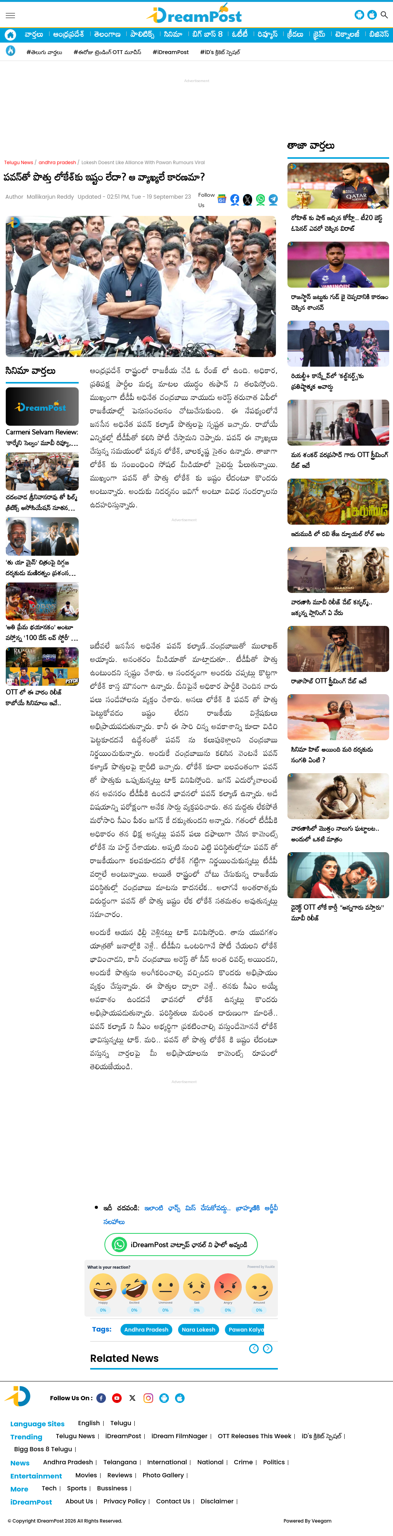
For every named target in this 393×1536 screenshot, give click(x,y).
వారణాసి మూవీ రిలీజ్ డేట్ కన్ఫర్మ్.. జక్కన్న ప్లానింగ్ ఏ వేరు (331, 607)
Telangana (120, 1462)
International (167, 1462)
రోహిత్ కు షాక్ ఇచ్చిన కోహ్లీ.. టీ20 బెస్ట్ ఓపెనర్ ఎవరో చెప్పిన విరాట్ (336, 223)
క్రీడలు (295, 33)
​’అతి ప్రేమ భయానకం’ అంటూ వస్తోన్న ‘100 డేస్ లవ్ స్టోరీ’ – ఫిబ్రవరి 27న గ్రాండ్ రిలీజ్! (41, 632)
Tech (49, 1488)
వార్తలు (34, 33)
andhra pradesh (57, 162)
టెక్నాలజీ (347, 33)
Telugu (121, 1423)
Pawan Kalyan (248, 1330)
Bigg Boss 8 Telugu (43, 1449)
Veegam (322, 1521)
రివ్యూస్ (267, 33)
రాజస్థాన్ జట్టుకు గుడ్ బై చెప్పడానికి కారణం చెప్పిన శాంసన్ (339, 302)
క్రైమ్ (319, 33)
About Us (79, 1501)
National (210, 1462)
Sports (77, 1488)
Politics (274, 1462)
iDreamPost (123, 1436)
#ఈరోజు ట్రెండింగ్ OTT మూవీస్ (107, 52)
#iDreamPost (171, 52)
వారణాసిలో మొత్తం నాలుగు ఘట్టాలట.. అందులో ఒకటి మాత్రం (335, 833)
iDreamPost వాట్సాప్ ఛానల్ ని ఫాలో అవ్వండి (189, 1245)
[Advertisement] (196, 102)
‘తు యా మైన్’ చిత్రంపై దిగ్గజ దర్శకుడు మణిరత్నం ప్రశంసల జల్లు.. (39, 567)
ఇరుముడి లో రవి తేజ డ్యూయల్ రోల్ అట (338, 533)
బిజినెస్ (379, 33)
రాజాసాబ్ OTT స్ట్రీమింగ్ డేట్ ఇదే (329, 681)
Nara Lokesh (198, 1330)
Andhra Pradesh (146, 1330)
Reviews (119, 1475)
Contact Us (173, 1501)
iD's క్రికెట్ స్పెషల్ (321, 1436)
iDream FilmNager (180, 1436)
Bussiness (112, 1488)
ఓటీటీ (240, 33)
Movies (86, 1475)
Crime (243, 1462)
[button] (267, 1348)
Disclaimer (217, 1501)
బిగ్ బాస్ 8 (207, 33)
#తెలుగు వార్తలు (44, 52)
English (89, 1423)
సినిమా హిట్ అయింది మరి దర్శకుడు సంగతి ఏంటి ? (332, 754)
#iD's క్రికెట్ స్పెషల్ (220, 52)
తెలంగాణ (107, 33)
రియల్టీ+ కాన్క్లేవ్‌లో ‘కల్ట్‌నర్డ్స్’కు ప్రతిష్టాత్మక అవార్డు (327, 381)
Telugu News (18, 162)
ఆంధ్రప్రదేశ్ (68, 33)
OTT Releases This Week (255, 1436)
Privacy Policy (125, 1501)
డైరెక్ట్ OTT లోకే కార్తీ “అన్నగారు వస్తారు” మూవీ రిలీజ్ (337, 912)
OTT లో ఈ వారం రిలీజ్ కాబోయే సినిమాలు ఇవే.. (34, 697)
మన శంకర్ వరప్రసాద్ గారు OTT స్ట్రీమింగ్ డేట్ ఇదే (339, 460)
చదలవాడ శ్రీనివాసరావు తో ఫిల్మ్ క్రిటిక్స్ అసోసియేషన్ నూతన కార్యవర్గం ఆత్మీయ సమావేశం (41, 502)
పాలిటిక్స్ (142, 33)
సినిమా (173, 33)
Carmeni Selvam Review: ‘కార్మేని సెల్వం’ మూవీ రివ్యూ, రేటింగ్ (42, 437)
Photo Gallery (163, 1475)
